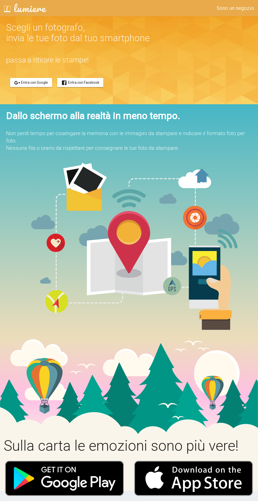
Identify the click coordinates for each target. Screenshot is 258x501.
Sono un (235, 8)
